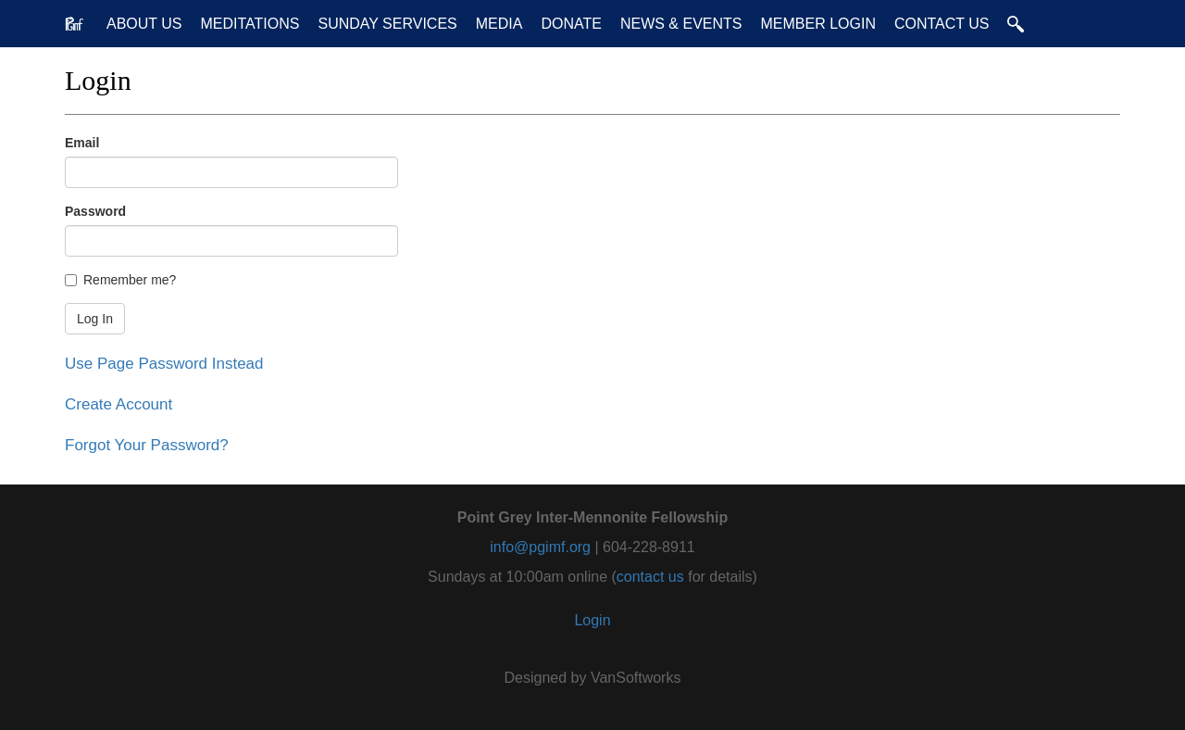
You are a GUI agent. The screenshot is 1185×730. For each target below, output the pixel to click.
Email (82, 142)
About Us (144, 23)
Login (592, 620)
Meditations (250, 23)
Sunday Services (387, 23)
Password (95, 211)
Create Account (118, 404)
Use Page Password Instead (164, 363)
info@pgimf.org (540, 547)
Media (499, 23)
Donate (571, 23)
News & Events (681, 23)
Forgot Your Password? (147, 445)
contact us (650, 577)
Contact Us (942, 23)
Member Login (817, 23)
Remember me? (120, 279)
